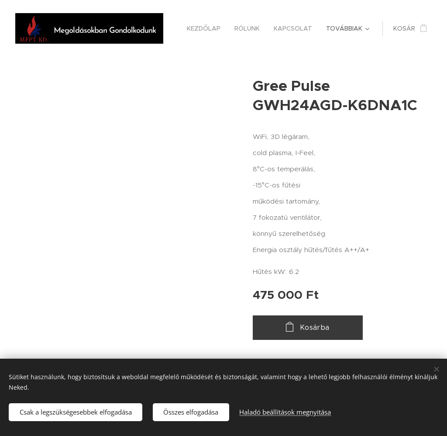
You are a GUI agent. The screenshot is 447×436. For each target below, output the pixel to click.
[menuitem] (206, 28)
